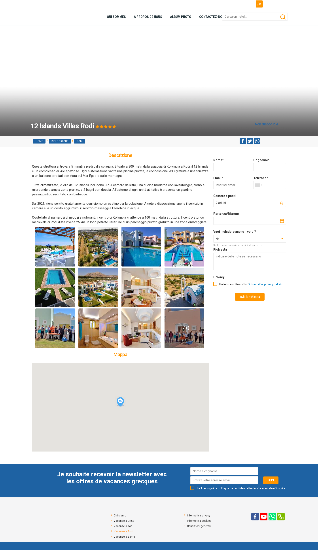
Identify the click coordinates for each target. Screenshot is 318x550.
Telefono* (260, 178)
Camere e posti (224, 196)
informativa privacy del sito (266, 284)
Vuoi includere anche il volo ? (234, 231)
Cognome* (261, 160)
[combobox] (259, 185)
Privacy (218, 277)
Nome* (218, 160)
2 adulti (221, 203)
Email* (218, 178)
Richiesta (220, 249)
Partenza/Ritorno (226, 213)
